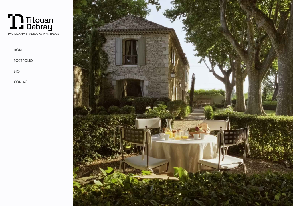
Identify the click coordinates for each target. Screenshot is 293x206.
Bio (16, 71)
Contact (21, 82)
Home (18, 50)
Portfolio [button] (23, 60)
